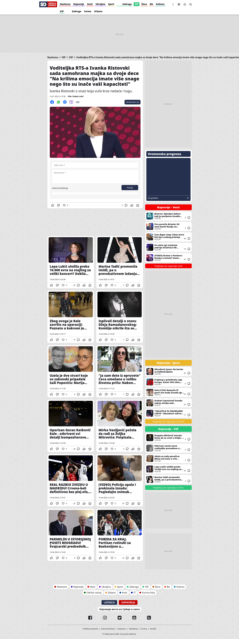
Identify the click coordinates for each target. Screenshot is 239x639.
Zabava (112, 592)
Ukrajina (100, 4)
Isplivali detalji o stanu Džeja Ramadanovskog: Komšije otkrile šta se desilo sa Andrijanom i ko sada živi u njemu (119, 317)
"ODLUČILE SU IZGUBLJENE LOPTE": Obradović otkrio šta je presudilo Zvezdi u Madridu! (168, 413)
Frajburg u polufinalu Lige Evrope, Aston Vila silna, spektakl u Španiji (168, 382)
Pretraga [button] (190, 4)
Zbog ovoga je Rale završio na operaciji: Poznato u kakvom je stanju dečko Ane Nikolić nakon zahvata (70, 317)
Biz (151, 4)
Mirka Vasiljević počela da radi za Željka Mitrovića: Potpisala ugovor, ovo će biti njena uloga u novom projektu (119, 426)
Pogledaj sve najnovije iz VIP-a (168, 487)
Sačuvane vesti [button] (185, 4)
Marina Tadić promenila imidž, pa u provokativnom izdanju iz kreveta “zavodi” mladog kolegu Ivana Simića (119, 262)
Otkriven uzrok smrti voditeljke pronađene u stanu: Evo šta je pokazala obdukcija (168, 448)
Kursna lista (148, 592)
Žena (144, 4)
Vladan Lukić (77, 96)
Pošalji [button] (130, 187)
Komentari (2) (132, 102)
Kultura (160, 4)
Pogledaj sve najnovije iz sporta (168, 421)
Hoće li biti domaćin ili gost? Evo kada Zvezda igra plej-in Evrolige (168, 392)
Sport (111, 4)
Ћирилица (128, 602)
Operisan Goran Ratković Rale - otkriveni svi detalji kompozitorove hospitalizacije (70, 426)
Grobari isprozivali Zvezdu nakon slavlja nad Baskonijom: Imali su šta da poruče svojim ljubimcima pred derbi (168, 402)
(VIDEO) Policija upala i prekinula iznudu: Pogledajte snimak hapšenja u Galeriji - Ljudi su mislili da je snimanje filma (119, 480)
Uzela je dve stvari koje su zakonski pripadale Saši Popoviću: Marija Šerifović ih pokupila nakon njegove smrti (70, 371)
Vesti (90, 4)
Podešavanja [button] (179, 4)
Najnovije (78, 4)
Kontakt (153, 629)
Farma (87, 11)
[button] (173, 4)
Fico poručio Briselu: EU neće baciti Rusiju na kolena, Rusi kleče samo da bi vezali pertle (168, 226)
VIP (136, 4)
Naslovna (65, 4)
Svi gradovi (153, 198)
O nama (143, 629)
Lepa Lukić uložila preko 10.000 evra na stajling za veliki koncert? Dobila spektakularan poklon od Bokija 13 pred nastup (70, 262)
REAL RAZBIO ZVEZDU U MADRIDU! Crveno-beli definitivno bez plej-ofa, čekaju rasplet (70, 480)
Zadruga (127, 4)
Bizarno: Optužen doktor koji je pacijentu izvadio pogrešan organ (168, 216)
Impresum (122, 629)
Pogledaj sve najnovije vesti (168, 265)
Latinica (109, 602)
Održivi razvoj (94, 592)
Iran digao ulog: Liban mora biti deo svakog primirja (168, 237)
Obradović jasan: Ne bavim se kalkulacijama (168, 371)
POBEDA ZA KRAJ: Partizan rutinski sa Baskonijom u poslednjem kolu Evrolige (119, 535)
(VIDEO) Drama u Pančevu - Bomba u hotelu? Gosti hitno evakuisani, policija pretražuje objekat (168, 257)
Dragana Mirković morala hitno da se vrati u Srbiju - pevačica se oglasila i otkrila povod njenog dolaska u (168, 437)
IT (135, 592)
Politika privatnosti (90, 629)
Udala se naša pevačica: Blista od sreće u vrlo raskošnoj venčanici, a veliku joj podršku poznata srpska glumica (168, 458)
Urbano (98, 11)
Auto (124, 592)
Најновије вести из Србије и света (119, 609)
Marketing (133, 629)
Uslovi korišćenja (60, 188)
